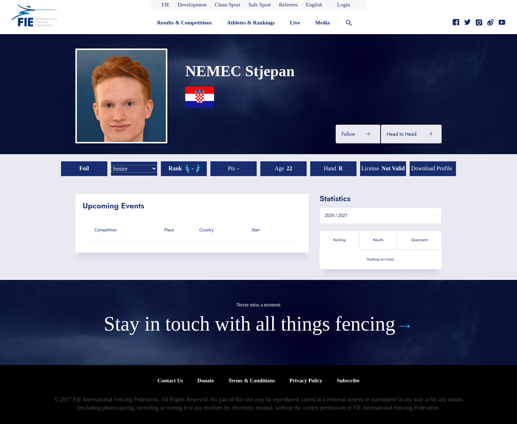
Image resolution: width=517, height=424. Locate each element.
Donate (205, 380)
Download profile (431, 168)
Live (295, 23)
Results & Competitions (184, 23)
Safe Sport (259, 5)
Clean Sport (227, 5)
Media (322, 23)
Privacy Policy (305, 380)
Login (343, 5)
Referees (288, 5)
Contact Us (170, 380)
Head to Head (401, 134)
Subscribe (348, 380)
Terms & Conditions (251, 380)
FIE (166, 5)
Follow (348, 134)
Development (192, 5)
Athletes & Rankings (251, 23)
